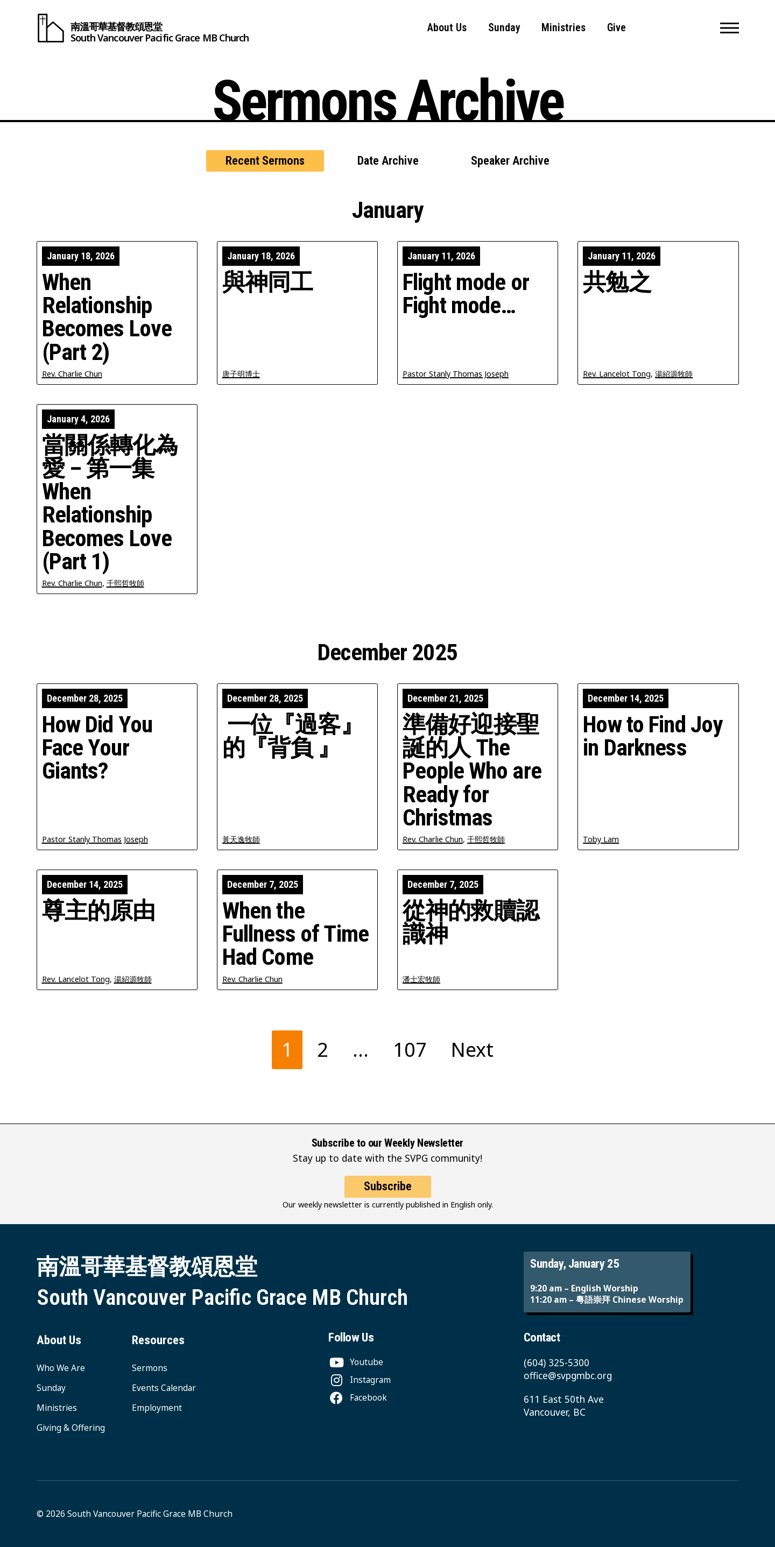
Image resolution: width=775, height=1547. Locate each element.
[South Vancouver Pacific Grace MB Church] (143, 28)
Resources (158, 1340)
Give (616, 28)
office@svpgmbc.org (568, 1375)
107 (410, 1049)
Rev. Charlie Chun (72, 374)
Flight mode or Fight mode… (466, 294)
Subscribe (388, 1195)
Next (472, 1049)
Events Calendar (164, 1388)
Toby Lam (601, 839)
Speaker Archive (510, 160)
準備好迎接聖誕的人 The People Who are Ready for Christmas (472, 771)
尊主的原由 (99, 910)
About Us (447, 28)
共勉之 (617, 282)
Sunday (504, 28)
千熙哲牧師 (125, 583)
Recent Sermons (265, 160)
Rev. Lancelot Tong (617, 374)
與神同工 (267, 282)
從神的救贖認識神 (471, 922)
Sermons (149, 1368)
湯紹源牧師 (674, 374)
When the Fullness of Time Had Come (295, 934)
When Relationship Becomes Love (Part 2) (107, 317)
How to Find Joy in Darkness (652, 736)
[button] (729, 28)
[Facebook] (357, 1397)
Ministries (563, 28)
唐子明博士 (241, 374)
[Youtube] (355, 1362)
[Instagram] (359, 1380)
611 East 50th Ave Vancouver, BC (564, 1405)
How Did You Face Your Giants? (97, 748)
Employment (157, 1408)
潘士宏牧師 (421, 979)
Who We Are (61, 1368)
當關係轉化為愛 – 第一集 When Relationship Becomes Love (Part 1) (110, 503)
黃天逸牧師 (241, 839)
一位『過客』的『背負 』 (292, 736)
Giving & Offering (71, 1427)
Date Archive (388, 160)
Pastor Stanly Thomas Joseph (456, 374)
